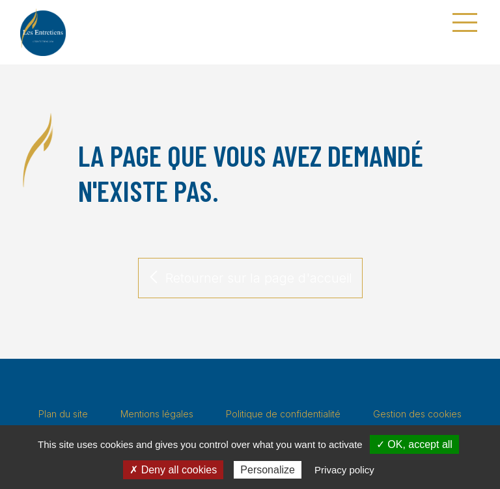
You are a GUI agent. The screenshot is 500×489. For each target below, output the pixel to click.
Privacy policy (344, 469)
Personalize (267, 469)
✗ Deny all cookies (173, 469)
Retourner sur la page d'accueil (250, 278)
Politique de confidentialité (283, 413)
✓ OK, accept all (414, 444)
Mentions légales (156, 413)
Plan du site (63, 413)
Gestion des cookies (417, 413)
